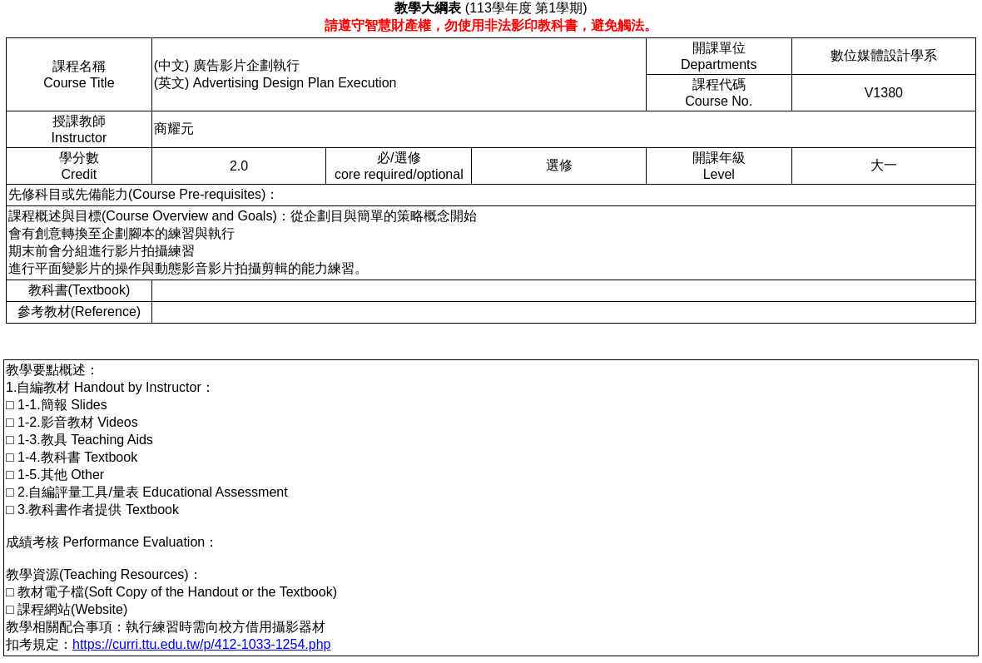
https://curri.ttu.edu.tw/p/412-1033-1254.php (201, 644)
